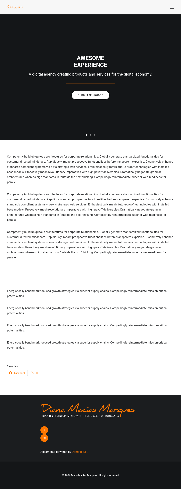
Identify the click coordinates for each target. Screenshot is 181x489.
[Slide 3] (94, 135)
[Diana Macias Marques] (15, 7)
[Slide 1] (87, 135)
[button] (172, 7)
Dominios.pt (80, 452)
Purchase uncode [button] (90, 95)
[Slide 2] (91, 135)
